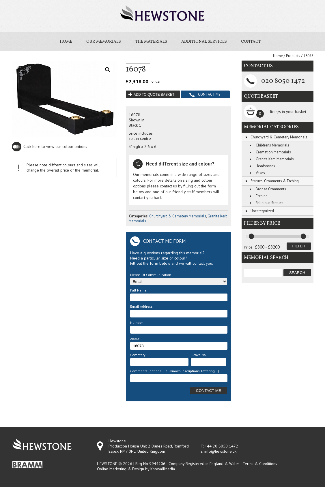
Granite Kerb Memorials (275, 159)
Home (66, 41)
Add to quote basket (154, 95)
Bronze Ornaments (271, 189)
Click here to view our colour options (55, 146)
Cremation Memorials (273, 152)
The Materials (151, 41)
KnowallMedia (162, 468)
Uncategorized (262, 210)
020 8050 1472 (283, 81)
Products (293, 55)
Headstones (265, 165)
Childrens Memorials (272, 145)
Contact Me (209, 94)
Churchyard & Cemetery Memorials (177, 216)
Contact (251, 41)
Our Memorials (103, 41)
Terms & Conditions (260, 463)
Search (297, 272)
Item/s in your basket (288, 111)
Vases (260, 172)
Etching (262, 195)
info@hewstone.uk (220, 451)
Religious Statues (269, 202)
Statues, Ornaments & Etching (275, 180)
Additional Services (204, 41)
